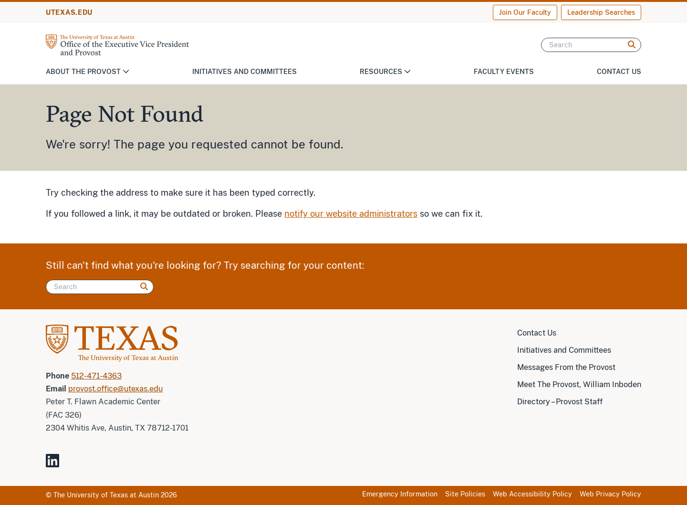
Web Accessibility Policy (532, 494)
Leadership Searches (601, 12)
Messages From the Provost (566, 367)
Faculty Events (504, 71)
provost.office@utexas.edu (115, 388)
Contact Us (619, 71)
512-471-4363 (96, 375)
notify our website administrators (350, 214)
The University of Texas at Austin (106, 495)
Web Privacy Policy (610, 494)
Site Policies (465, 494)
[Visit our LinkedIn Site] (56, 464)
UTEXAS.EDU (69, 12)
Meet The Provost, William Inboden (579, 384)
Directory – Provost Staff (560, 401)
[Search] (591, 45)
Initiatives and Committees (244, 71)
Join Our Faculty (525, 12)
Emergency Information (399, 494)
